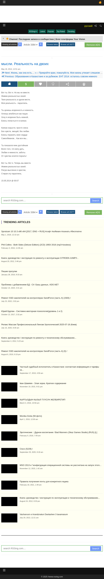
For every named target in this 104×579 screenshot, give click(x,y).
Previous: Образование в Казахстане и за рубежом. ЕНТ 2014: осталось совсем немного (49, 76)
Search (95, 200)
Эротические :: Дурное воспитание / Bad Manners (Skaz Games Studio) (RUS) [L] (58, 432)
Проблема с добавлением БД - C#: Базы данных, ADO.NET (30, 284)
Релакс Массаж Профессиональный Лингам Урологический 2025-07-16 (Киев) (39, 324)
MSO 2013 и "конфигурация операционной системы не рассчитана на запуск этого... (60, 465)
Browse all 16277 (67, 44)
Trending (71, 31)
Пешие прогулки (9, 271)
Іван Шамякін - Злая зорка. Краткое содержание (43, 383)
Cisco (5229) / (26, 449)
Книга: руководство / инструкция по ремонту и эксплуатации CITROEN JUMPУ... (39, 258)
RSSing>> (33, 31)
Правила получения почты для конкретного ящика (44, 481)
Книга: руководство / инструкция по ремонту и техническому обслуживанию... (38, 338)
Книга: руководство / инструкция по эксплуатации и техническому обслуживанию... (60, 498)
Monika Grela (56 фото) (31, 416)
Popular (51, 31)
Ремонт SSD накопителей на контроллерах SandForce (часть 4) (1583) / (36, 298)
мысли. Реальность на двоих (25, 64)
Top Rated (61, 31)
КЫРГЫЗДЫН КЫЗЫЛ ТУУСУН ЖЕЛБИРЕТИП (42, 399)
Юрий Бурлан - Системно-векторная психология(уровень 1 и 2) (31, 311)
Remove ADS (93, 45)
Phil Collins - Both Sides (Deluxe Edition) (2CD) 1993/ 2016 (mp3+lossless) (36, 245)
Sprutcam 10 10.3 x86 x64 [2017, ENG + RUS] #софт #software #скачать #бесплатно (41, 231)
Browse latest (52, 44)
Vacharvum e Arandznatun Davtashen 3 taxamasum (44, 514)
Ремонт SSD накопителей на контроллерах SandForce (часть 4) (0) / (34, 351)
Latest (42, 31)
